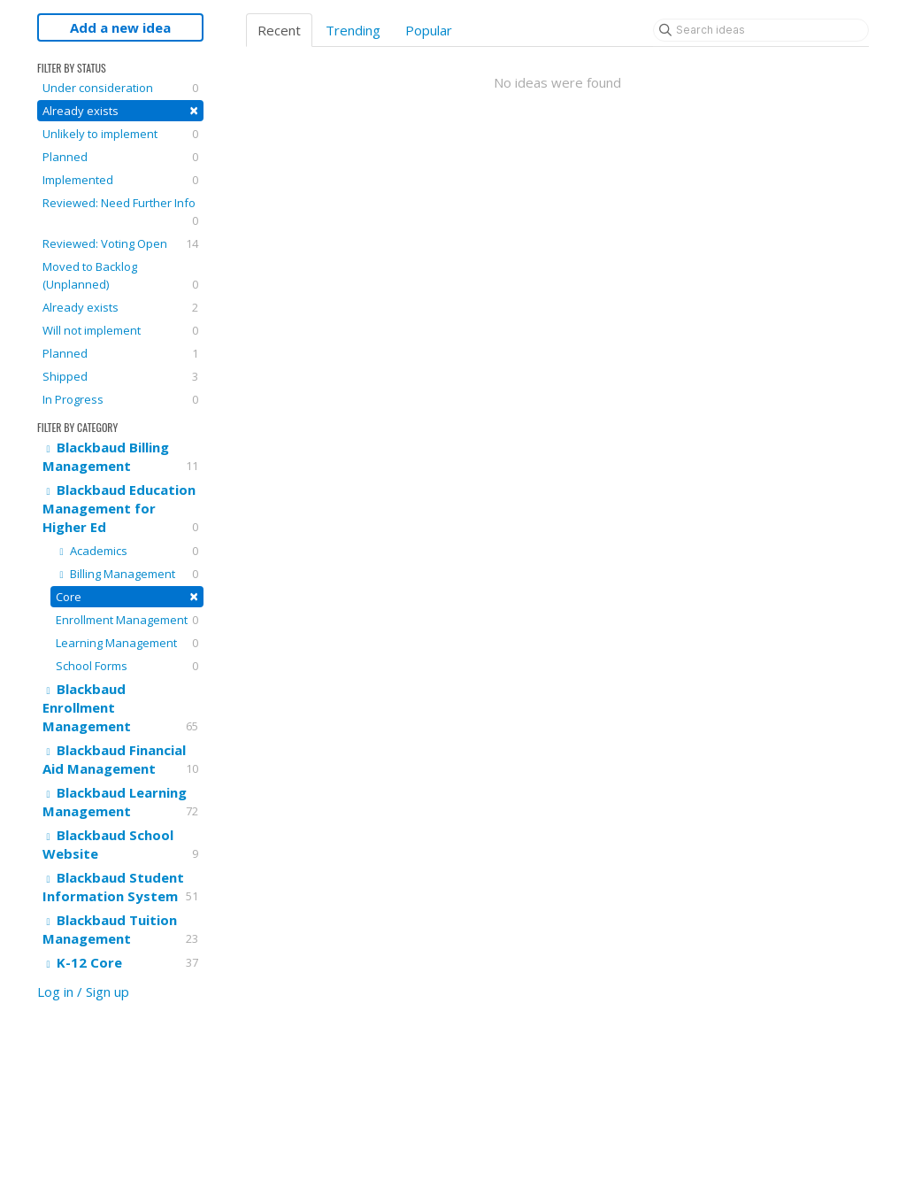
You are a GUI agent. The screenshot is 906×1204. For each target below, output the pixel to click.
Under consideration (120, 87)
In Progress (120, 399)
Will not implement (120, 330)
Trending (353, 30)
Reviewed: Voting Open (120, 243)
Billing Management (127, 574)
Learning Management (127, 643)
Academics (127, 551)
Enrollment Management (127, 620)
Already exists (120, 110)
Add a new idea (120, 27)
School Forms (127, 666)
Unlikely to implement (120, 134)
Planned (120, 157)
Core (127, 596)
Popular (428, 30)
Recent (279, 30)
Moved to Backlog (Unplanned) (120, 276)
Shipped (120, 376)
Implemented (120, 180)
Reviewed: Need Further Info (120, 212)
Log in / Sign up (83, 991)
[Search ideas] (761, 30)
